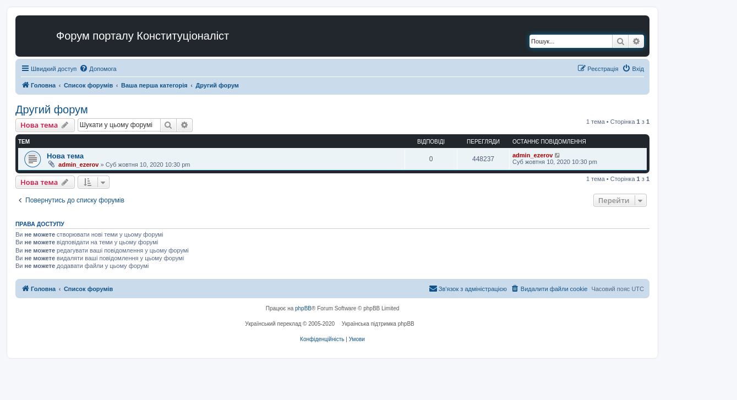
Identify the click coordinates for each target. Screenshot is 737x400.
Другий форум (51, 109)
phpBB (303, 308)
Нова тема (65, 156)
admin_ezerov (78, 164)
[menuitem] (97, 68)
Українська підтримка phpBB (378, 324)
